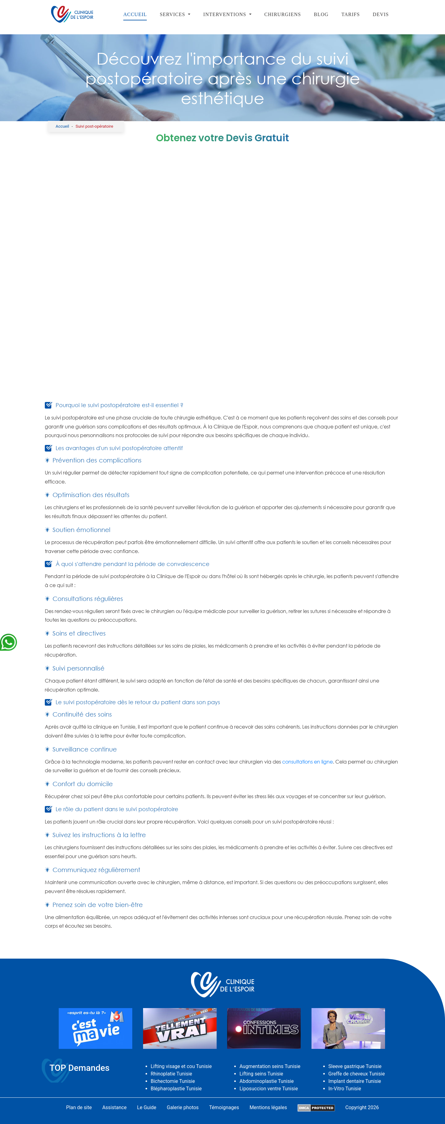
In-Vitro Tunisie (344, 1089)
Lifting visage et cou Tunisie (181, 1066)
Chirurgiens (282, 14)
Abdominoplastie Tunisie (266, 1081)
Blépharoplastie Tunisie (176, 1089)
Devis (381, 14)
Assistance (114, 1107)
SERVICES (173, 14)
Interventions (225, 14)
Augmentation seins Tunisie (269, 1066)
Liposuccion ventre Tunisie (268, 1089)
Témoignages (224, 1107)
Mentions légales (268, 1107)
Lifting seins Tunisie (261, 1074)
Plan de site (79, 1107)
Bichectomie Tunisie (173, 1081)
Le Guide (146, 1107)
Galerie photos (183, 1107)
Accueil (135, 14)
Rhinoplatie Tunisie (171, 1074)
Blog (321, 14)
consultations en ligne (307, 762)
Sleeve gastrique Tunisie (355, 1066)
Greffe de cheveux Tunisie (356, 1074)
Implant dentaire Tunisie (354, 1081)
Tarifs (350, 14)
